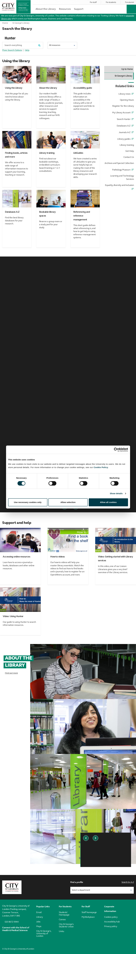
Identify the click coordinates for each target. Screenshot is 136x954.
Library (39, 917)
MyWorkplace (88, 917)
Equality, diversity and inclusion (119, 185)
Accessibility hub (112, 922)
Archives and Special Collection (119, 163)
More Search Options (12, 50)
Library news (124, 94)
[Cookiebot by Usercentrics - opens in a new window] (116, 450)
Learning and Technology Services (122, 177)
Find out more (11, 673)
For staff (93, 2)
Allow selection (68, 502)
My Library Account (121, 113)
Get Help (129, 151)
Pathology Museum (121, 170)
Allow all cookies (108, 502)
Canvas (62, 920)
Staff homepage (89, 912)
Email (39, 912)
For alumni (129, 2)
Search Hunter (123, 119)
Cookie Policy (101, 467)
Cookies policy (110, 917)
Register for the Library (123, 106)
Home (5, 23)
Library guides (123, 139)
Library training (127, 145)
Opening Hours (127, 100)
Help (27, 50)
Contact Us (128, 157)
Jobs (38, 922)
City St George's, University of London (43, 933)
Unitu (61, 931)
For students (111, 2)
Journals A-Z (124, 132)
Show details (116, 493)
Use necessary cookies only (27, 502)
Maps (38, 926)
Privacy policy (110, 926)
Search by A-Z (128, 882)
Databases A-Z (123, 126)
